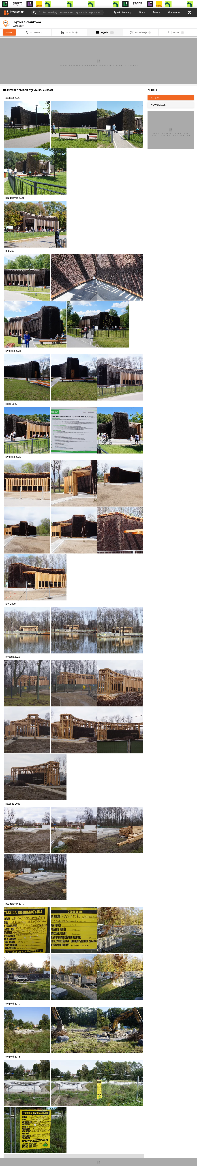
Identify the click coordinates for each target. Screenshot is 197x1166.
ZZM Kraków (18, 26)
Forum (156, 12)
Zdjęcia (104, 32)
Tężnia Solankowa (27, 22)
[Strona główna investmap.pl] (14, 12)
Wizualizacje (141, 32)
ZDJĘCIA (155, 97)
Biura (142, 12)
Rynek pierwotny (123, 12)
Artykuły (70, 32)
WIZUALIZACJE (158, 105)
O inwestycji (36, 32)
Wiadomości (174, 12)
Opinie (176, 32)
